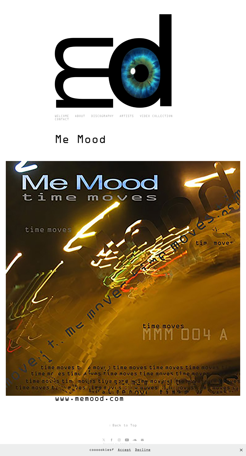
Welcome (62, 116)
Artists (126, 116)
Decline (143, 450)
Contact (62, 119)
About (80, 116)
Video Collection (156, 116)
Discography (102, 116)
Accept (124, 450)
